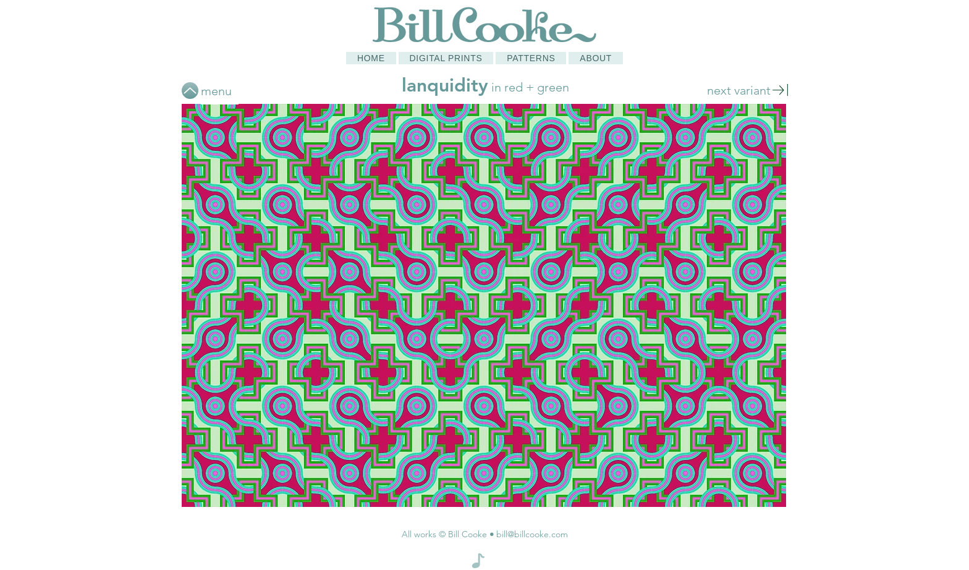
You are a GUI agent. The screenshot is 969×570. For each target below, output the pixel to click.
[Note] (478, 561)
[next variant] (748, 90)
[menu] (220, 90)
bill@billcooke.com (532, 534)
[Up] (190, 90)
